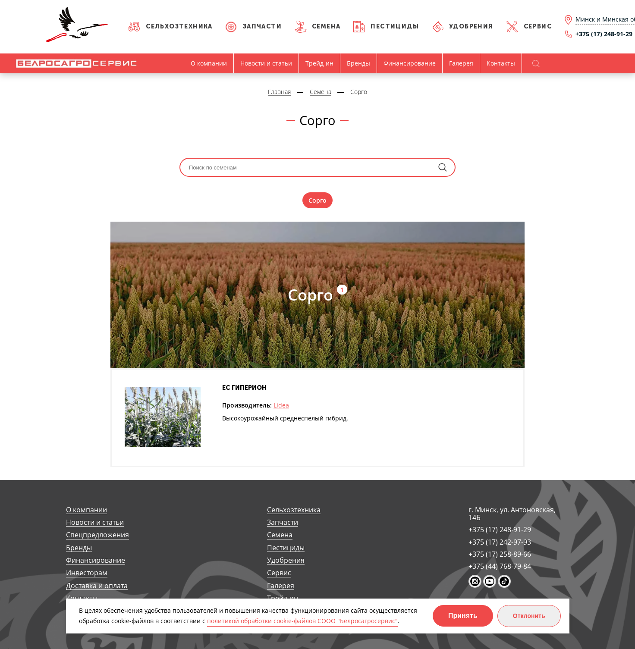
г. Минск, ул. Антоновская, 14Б (512, 514)
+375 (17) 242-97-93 (499, 542)
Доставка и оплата (97, 586)
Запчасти (262, 26)
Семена (326, 26)
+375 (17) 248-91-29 (499, 529)
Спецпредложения (97, 535)
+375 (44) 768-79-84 (499, 566)
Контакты (501, 63)
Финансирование (410, 63)
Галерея (461, 63)
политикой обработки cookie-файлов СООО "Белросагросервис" (302, 621)
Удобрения (471, 26)
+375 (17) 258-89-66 (499, 554)
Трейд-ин (319, 63)
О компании (209, 63)
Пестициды (395, 26)
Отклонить (529, 615)
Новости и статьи (266, 63)
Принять (463, 615)
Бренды (358, 63)
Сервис (538, 26)
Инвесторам (86, 573)
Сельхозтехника (179, 26)
